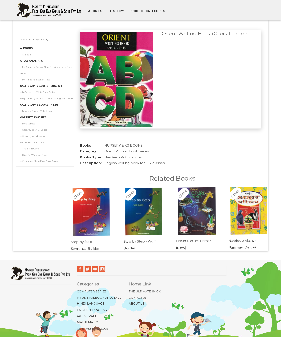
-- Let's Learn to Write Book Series (37, 91)
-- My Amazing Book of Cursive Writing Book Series (47, 98)
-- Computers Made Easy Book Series (39, 160)
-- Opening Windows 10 (32, 135)
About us (96, 11)
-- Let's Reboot (27, 123)
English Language (93, 310)
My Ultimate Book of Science (99, 297)
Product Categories (147, 11)
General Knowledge (92, 328)
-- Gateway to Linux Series (33, 129)
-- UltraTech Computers (32, 141)
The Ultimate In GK (144, 291)
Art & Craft (86, 316)
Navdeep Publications (123, 157)
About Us (136, 304)
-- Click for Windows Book (33, 154)
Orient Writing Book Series (126, 151)
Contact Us (138, 297)
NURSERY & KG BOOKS (123, 145)
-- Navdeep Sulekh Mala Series (36, 110)
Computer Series (92, 291)
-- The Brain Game (29, 148)
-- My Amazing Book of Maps (35, 79)
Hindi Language (91, 304)
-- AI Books (25, 54)
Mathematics (88, 322)
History (117, 11)
